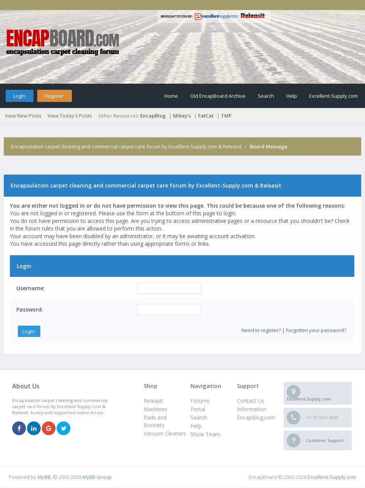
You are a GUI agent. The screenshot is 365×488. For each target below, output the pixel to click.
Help (291, 95)
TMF (226, 115)
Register (54, 95)
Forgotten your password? (316, 330)
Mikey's (182, 115)
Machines (155, 409)
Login (19, 95)
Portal (197, 409)
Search (266, 95)
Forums (199, 400)
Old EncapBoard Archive (218, 95)
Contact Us (250, 400)
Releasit (153, 400)
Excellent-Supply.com (333, 95)
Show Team (205, 434)
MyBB (44, 477)
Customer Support (325, 440)
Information (251, 409)
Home (171, 95)
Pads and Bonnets (155, 421)
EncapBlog (153, 115)
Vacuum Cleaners (165, 433)
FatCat (206, 115)
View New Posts (23, 115)
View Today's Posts (70, 115)
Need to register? (261, 330)
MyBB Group (97, 477)
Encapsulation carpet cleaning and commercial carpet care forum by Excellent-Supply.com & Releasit (126, 146)
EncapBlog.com (256, 417)
